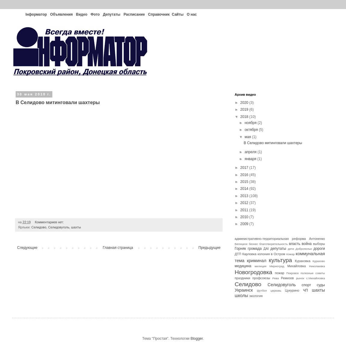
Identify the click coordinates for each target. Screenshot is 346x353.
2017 (244, 168)
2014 (244, 189)
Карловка (249, 254)
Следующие (27, 248)
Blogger (196, 338)
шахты (76, 227)
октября (252, 130)
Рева (275, 278)
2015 (244, 182)
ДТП (238, 254)
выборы (319, 244)
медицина (243, 266)
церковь (275, 290)
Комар (290, 254)
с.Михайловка (315, 278)
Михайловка (296, 266)
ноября (251, 123)
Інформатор (36, 14)
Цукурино (292, 290)
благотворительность (273, 244)
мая (248, 137)
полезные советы (313, 273)
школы (241, 295)
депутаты (278, 248)
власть (294, 244)
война (307, 244)
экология (255, 296)
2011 (244, 210)
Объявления (61, 14)
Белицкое (241, 244)
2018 (244, 117)
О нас (192, 14)
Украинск (244, 290)
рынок (300, 278)
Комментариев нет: (49, 222)
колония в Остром (271, 254)
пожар (279, 273)
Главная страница (118, 248)
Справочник (159, 14)
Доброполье (303, 248)
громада (254, 248)
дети (291, 248)
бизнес (253, 244)
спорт (306, 285)
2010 (244, 217)
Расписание (134, 14)
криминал (257, 260)
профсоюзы (261, 278)
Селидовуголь (58, 227)
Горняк (240, 248)
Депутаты (111, 14)
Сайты (178, 14)
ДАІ (266, 248)
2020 (244, 103)
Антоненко (317, 238)
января (251, 159)
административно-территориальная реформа (270, 238)
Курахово (319, 261)
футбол (262, 290)
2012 (244, 203)
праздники (242, 278)
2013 (244, 196)
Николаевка (317, 266)
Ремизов (287, 278)
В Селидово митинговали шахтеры (58, 102)
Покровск (292, 273)
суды (321, 285)
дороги (319, 248)
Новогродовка (253, 272)
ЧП (305, 290)
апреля (251, 152)
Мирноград (277, 266)
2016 (244, 175)
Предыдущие (209, 248)
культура (280, 260)
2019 (244, 109)
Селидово (38, 227)
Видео (82, 14)
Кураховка (302, 261)
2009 (244, 224)
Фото (95, 14)
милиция (260, 266)
